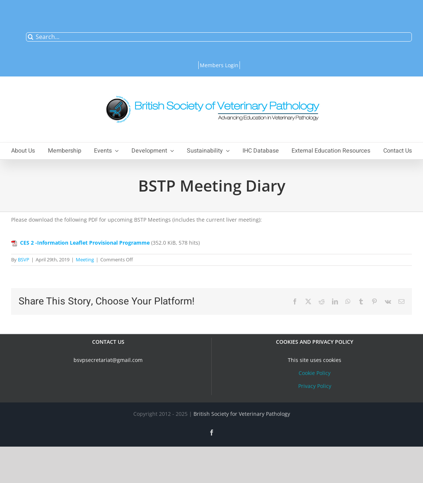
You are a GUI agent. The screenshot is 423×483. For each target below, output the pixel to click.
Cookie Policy (315, 372)
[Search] (30, 37)
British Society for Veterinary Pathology (241, 413)
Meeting (85, 259)
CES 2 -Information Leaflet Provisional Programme (85, 242)
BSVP (23, 259)
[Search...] (219, 37)
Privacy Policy (314, 385)
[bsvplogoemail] (211, 91)
